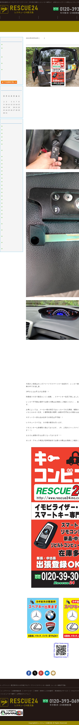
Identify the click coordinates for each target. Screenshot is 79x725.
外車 (4, 133)
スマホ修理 (7, 249)
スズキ (5, 192)
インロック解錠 (8, 140)
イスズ (5, 199)
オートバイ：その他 (10, 167)
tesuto (5, 44)
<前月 (7, 115)
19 (11, 107)
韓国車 (5, 160)
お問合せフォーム (23, 694)
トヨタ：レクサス (9, 171)
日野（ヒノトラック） (11, 203)
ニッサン (6, 174)
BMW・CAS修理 (48, 17)
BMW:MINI (7, 207)
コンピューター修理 (67, 17)
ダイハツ (6, 196)
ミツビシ (6, 189)
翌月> (16, 115)
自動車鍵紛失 (28, 17)
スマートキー (8, 126)
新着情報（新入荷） (10, 214)
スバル (5, 185)
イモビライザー (8, 130)
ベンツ (5, 156)
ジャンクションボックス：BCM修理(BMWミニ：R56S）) (11, 50)
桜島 (4, 164)
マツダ (5, 182)
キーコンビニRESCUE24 (12, 210)
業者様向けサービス (61, 691)
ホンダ (41, 38)
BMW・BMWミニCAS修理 (44, 691)
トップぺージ (9, 17)
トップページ (5, 691)
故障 (4, 137)
